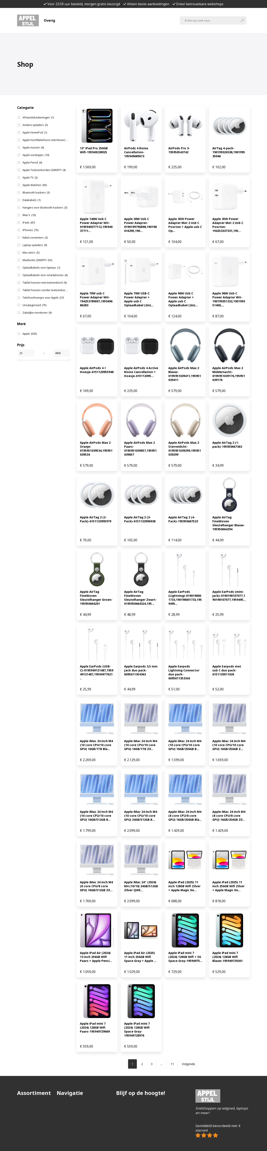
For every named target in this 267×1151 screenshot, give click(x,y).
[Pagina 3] (151, 1064)
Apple (30, 333)
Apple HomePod (35, 132)
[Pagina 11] (172, 1064)
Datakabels (31, 200)
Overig (49, 20)
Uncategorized (34, 305)
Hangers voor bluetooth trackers (45, 207)
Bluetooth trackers (36, 192)
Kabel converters (35, 237)
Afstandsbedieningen (38, 117)
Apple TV (30, 177)
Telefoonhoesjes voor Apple (43, 297)
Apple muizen (33, 147)
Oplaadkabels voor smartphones (45, 275)
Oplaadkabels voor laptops (41, 267)
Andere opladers (35, 125)
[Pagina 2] (142, 1064)
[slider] (19, 360)
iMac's (29, 215)
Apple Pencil (32, 162)
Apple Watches (35, 185)
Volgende (188, 1064)
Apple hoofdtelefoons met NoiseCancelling (45, 140)
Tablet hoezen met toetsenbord (45, 282)
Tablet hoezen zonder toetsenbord (45, 290)
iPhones (30, 230)
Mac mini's (31, 252)
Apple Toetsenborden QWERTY (44, 170)
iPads (29, 222)
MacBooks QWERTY (37, 260)
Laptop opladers (35, 245)
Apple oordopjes (36, 155)
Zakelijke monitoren (37, 312)
